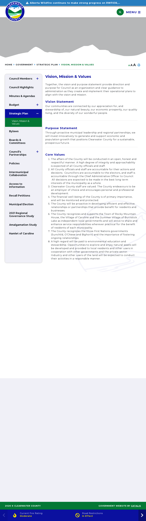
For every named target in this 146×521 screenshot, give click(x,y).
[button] (37, 78)
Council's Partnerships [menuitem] (17, 153)
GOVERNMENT (24, 64)
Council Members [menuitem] (20, 78)
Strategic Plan (47, 64)
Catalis (136, 506)
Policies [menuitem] (14, 163)
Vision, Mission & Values (77, 64)
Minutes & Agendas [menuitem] (22, 96)
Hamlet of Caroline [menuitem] (21, 233)
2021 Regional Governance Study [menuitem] (21, 215)
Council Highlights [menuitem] (21, 87)
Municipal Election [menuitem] (21, 204)
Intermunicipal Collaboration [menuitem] (18, 174)
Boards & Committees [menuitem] (17, 141)
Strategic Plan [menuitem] (18, 113)
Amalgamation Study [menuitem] (23, 224)
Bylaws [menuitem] (14, 131)
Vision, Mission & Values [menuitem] (20, 122)
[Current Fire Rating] (42, 515)
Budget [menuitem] (14, 104)
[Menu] (132, 12)
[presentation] (142, 515)
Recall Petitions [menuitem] (19, 195)
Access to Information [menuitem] (17, 185)
